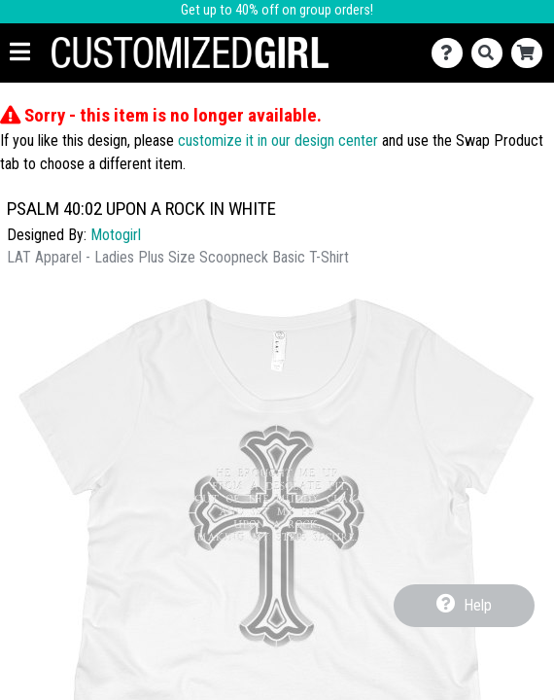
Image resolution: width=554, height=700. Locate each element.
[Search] (491, 53)
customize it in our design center (278, 140)
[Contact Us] (451, 53)
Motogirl (115, 235)
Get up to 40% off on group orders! (277, 10)
